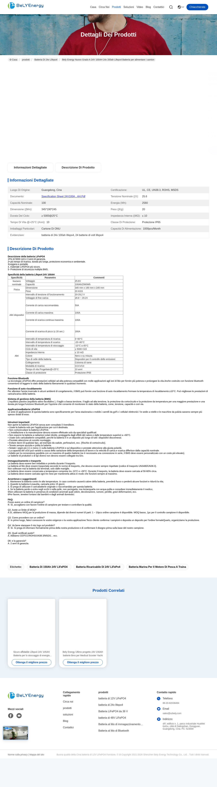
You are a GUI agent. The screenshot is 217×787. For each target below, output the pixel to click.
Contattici (158, 7)
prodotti (116, 7)
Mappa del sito (36, 760)
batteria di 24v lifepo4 (45, 59)
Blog (148, 7)
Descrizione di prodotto (78, 167)
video (140, 7)
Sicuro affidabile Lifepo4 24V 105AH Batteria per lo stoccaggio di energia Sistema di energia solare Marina (31, 659)
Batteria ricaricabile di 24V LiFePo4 (98, 572)
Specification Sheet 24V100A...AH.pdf (63, 196)
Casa (93, 7)
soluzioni (129, 7)
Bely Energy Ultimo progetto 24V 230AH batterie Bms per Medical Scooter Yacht (83, 659)
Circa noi (104, 7)
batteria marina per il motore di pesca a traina (157, 572)
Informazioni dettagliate (30, 167)
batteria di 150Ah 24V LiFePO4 (48, 572)
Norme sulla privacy (18, 760)
